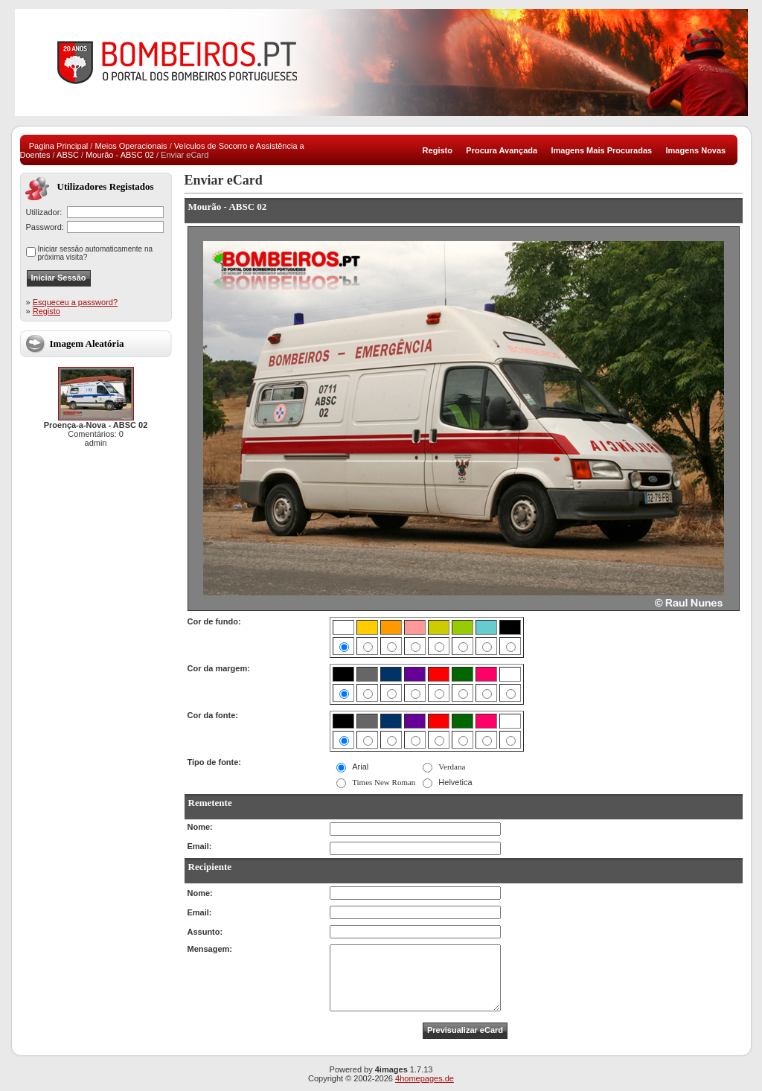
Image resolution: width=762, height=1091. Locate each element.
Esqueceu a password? (75, 302)
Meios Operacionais (131, 145)
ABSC (68, 154)
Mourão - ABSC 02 (120, 154)
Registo (46, 311)
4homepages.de (424, 1078)
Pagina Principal (59, 145)
